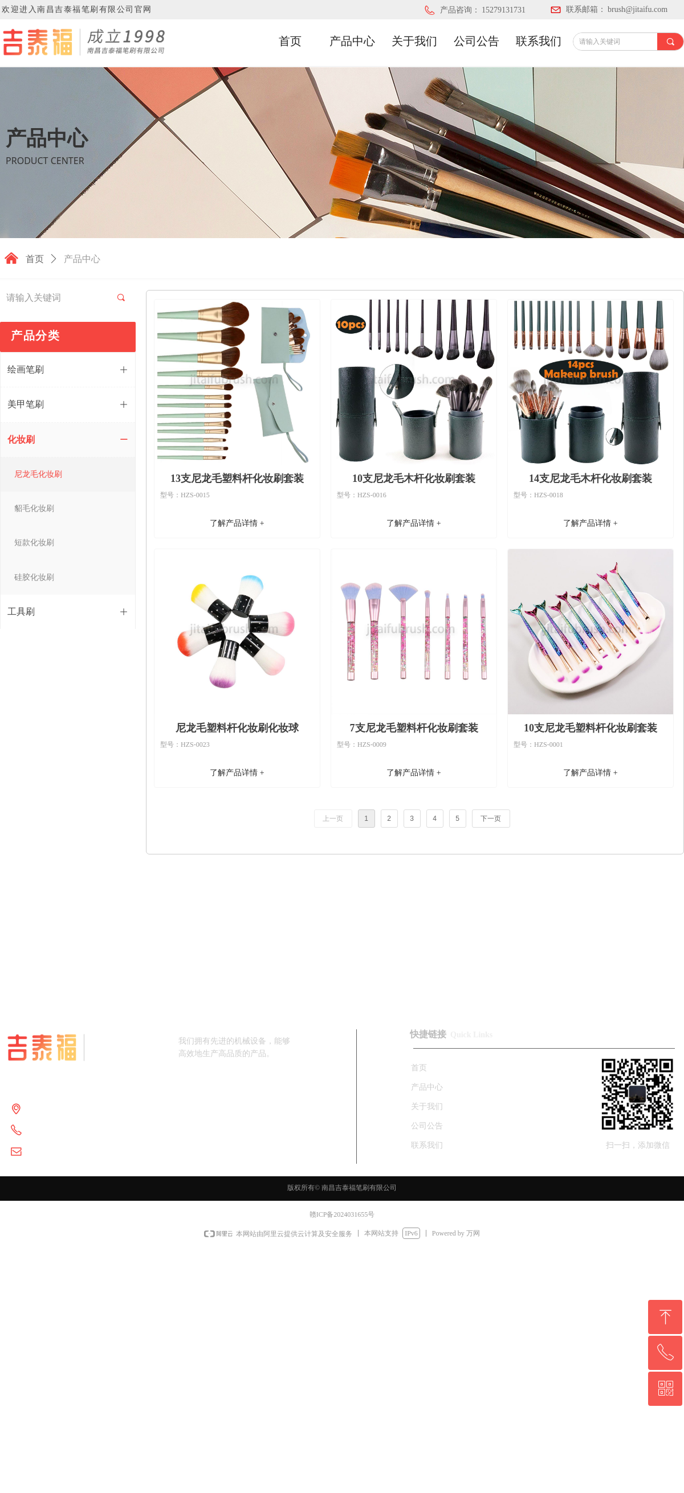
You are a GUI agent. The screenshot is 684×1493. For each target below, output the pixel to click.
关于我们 (414, 41)
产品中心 (352, 41)
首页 (290, 41)
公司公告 (476, 41)
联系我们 (538, 41)
